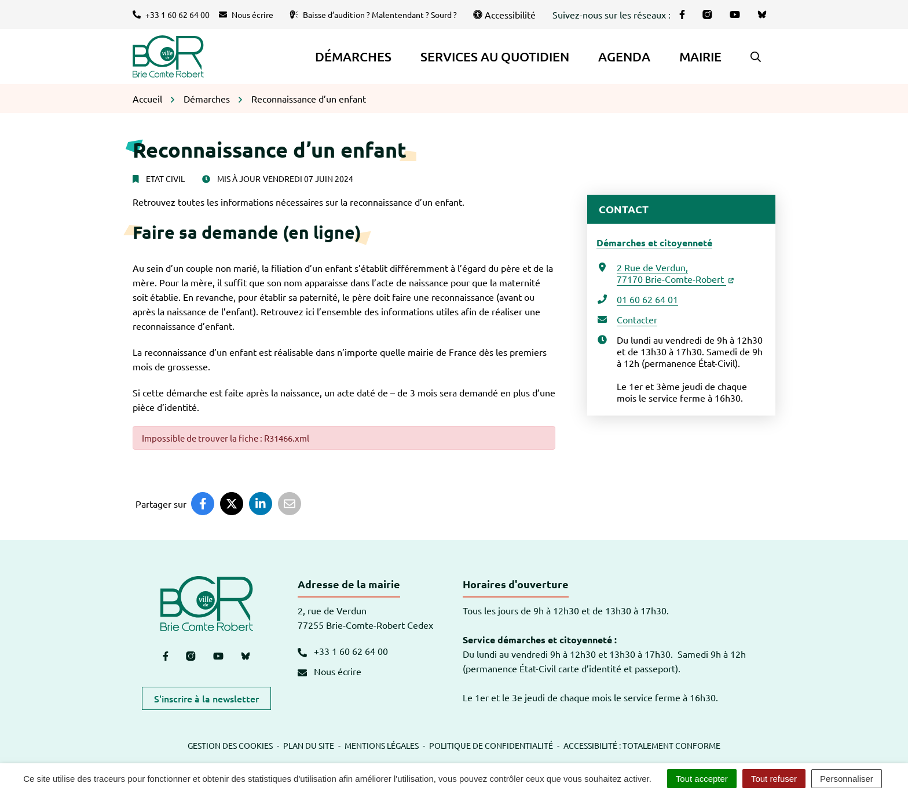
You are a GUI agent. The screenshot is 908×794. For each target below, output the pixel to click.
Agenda (624, 56)
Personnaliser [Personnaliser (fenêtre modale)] (846, 779)
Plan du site (308, 745)
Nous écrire (329, 671)
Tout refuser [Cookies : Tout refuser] (774, 779)
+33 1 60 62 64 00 (343, 651)
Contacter (637, 319)
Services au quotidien (494, 56)
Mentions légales (382, 745)
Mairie (700, 56)
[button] (755, 56)
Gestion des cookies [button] (230, 745)
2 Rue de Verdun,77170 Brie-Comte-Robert (675, 273)
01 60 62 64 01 (647, 299)
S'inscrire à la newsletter (206, 698)
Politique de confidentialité (491, 745)
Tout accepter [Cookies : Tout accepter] (702, 779)
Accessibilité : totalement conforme (641, 745)
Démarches (353, 56)
